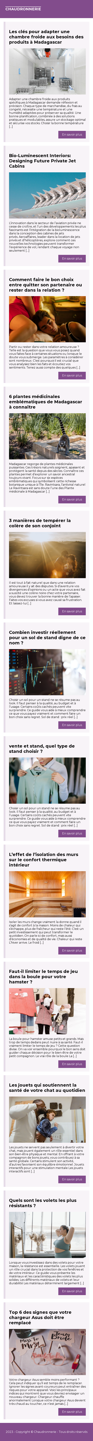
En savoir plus (72, 134)
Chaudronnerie (23, 9)
